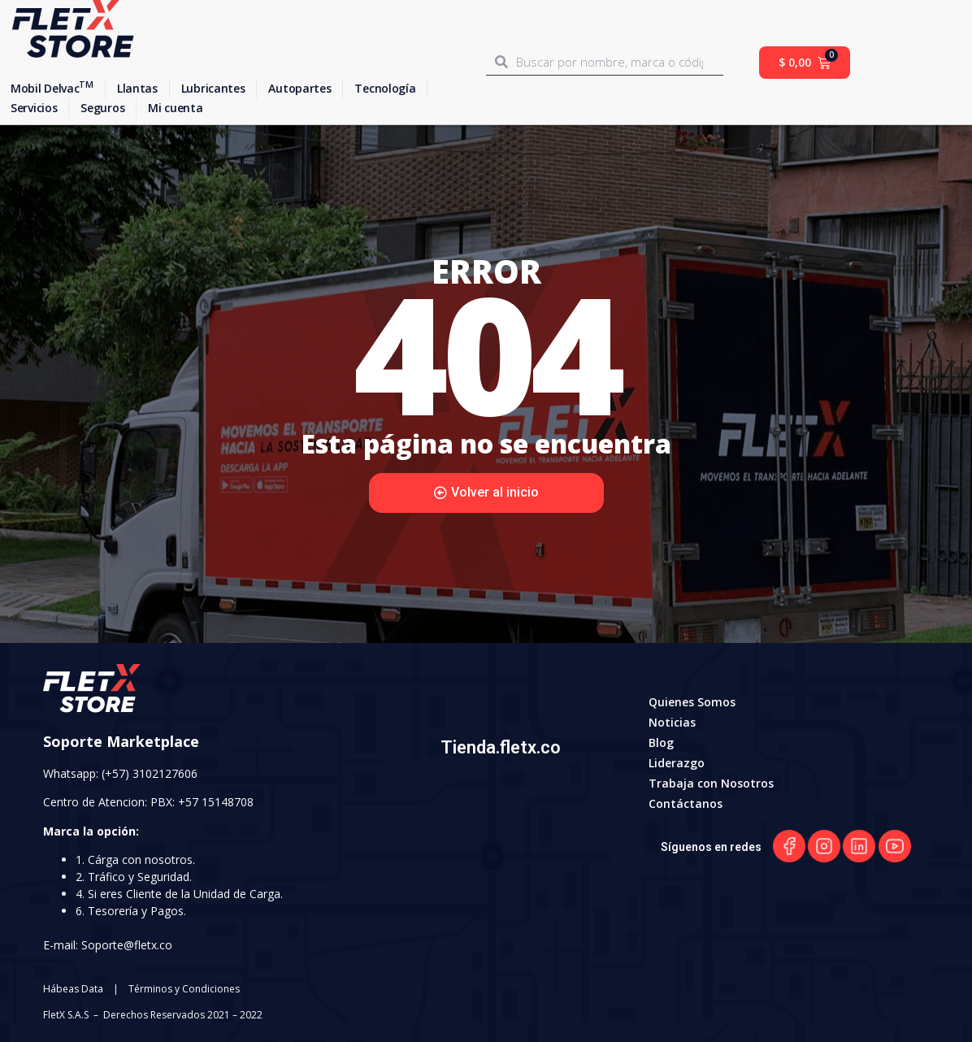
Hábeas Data (73, 989)
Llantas (137, 88)
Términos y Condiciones (184, 989)
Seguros (102, 107)
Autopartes (299, 88)
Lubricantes (213, 88)
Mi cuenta (175, 107)
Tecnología (384, 88)
